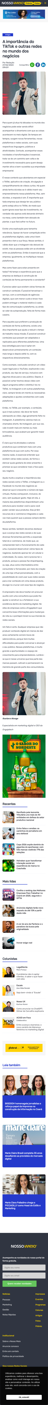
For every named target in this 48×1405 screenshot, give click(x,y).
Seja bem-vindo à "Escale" (28, 992)
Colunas (39, 1310)
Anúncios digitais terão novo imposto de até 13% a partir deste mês (29, 910)
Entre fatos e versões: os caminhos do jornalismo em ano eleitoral (29, 831)
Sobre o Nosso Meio (11, 1341)
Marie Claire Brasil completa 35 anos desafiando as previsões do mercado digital (24, 1156)
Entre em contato (10, 1351)
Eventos (39, 1299)
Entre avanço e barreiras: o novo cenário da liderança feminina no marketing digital (30, 1027)
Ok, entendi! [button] (24, 1397)
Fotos (37, 3)
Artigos (38, 1315)
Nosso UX (20, 1001)
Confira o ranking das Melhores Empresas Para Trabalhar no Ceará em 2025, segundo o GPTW (30, 894)
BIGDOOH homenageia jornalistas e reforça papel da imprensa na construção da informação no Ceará (23, 1106)
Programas (40, 1305)
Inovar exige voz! (24, 943)
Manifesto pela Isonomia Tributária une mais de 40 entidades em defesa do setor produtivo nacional (30, 816)
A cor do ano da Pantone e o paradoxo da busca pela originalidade (29, 926)
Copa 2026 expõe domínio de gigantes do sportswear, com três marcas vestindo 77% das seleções (30, 848)
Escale (19, 985)
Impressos (40, 1294)
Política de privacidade (13, 1356)
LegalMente (21, 967)
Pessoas (6, 1299)
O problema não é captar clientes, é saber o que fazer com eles (29, 976)
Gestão (5, 1309)
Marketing (7, 1304)
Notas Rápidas (9, 1314)
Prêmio (29, 3)
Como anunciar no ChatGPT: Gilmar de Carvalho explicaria (30, 1010)
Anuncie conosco (10, 1346)
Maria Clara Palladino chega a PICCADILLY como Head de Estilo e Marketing (23, 1205)
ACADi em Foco (23, 1018)
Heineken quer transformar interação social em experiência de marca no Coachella (29, 865)
